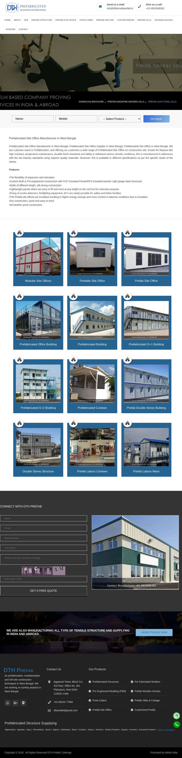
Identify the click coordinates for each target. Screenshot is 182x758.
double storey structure (38, 471)
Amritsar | (100, 730)
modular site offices (38, 281)
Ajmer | (49, 730)
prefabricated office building (38, 344)
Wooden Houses (163, 20)
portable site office (92, 281)
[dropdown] (120, 118)
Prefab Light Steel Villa (162, 102)
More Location (166, 730)
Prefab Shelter (105, 20)
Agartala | (21, 730)
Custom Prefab (125, 20)
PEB (26, 20)
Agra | (29, 730)
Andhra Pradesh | (113, 730)
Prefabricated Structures (105, 681)
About (17, 20)
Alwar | (75, 730)
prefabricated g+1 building (146, 344)
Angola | (125, 730)
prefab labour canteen (92, 471)
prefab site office (146, 281)
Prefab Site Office (65, 20)
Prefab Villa (144, 20)
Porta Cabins (99, 700)
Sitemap (66, 752)
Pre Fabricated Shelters (147, 681)
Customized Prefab (145, 709)
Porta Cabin (86, 20)
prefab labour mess (146, 471)
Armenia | (133, 730)
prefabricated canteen (92, 408)
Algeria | (56, 730)
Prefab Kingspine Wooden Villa (126, 102)
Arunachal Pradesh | (148, 730)
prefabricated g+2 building (38, 408)
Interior (10, 29)
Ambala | (83, 730)
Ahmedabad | (39, 730)
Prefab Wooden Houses (147, 691)
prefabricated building (92, 344)
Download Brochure (91, 102)
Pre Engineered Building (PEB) (109, 691)
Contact (23, 29)
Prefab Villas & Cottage (147, 700)
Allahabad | (66, 730)
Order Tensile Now (154, 632)
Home (8, 20)
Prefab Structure (41, 20)
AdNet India (171, 752)
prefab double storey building (146, 408)
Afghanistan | (11, 730)
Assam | (91, 730)
